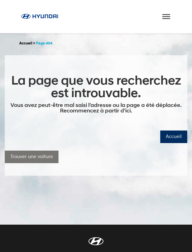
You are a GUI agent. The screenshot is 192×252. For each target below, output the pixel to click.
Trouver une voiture (31, 156)
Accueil (25, 43)
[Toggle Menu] (166, 16)
